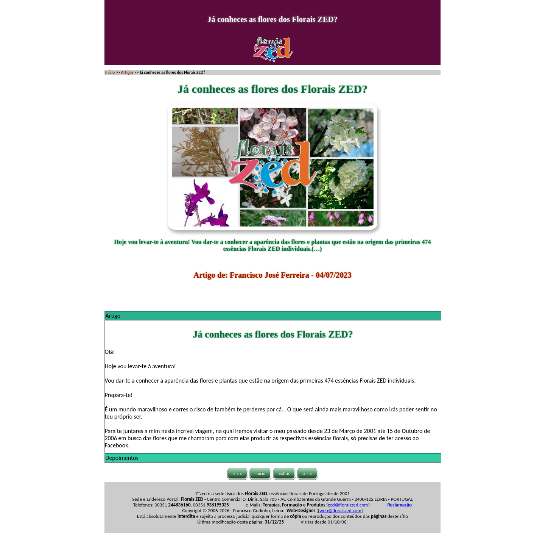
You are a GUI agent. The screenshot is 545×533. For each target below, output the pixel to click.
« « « (237, 473)
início (260, 473)
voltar (284, 473)
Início (110, 72)
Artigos (127, 72)
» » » (307, 473)
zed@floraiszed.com (348, 505)
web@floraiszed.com (340, 510)
